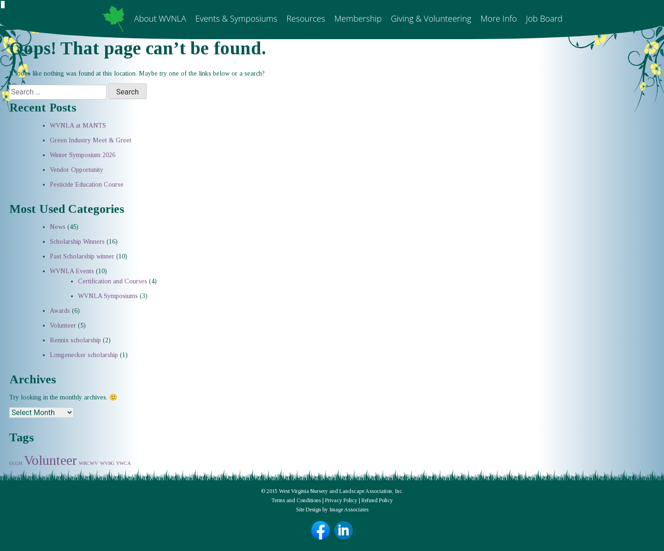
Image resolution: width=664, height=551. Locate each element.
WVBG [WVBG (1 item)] (107, 463)
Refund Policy (377, 500)
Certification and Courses (112, 281)
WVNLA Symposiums (108, 296)
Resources (305, 18)
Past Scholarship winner (82, 256)
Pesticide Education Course (87, 184)
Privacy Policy (341, 500)
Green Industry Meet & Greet (90, 140)
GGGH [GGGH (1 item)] (15, 463)
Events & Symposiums (236, 18)
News (57, 226)
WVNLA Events (72, 271)
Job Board (544, 18)
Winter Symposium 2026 (82, 155)
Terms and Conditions (296, 500)
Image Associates (348, 509)
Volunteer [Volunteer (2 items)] (50, 460)
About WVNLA (160, 18)
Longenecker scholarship (84, 355)
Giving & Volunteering (431, 18)
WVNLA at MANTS (78, 125)
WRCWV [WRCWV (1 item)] (88, 463)
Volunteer (63, 325)
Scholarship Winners (77, 241)
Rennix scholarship (75, 340)
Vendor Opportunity (76, 169)
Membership (358, 18)
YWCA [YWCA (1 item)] (123, 463)
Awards (60, 310)
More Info (498, 18)
